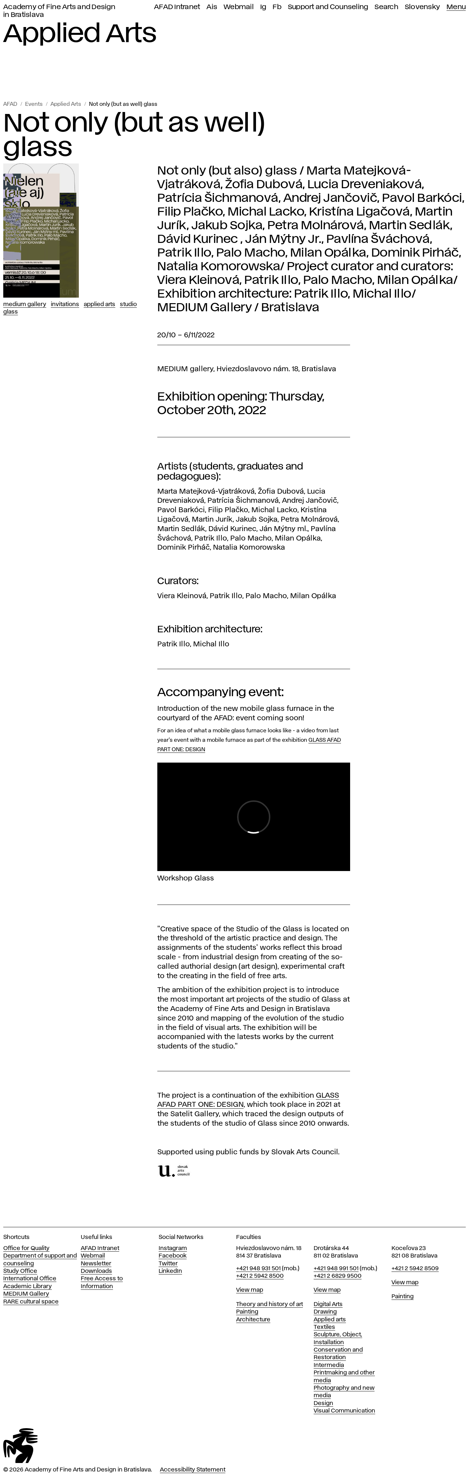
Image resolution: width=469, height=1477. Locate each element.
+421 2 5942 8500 (260, 1276)
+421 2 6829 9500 (338, 1276)
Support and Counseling (328, 7)
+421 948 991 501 (336, 1268)
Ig (263, 7)
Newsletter (96, 1263)
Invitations (65, 304)
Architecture (253, 1319)
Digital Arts (328, 1304)
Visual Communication (344, 1411)
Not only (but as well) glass (123, 104)
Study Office (20, 1271)
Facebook (173, 1256)
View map (249, 1290)
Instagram (173, 1248)
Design (323, 1403)
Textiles (324, 1327)
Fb (277, 7)
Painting (247, 1312)
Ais (211, 7)
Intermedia (329, 1365)
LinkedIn (170, 1271)
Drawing (325, 1312)
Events (34, 104)
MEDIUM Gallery (26, 1294)
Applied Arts (65, 104)
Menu (456, 7)
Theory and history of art (269, 1304)
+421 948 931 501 (258, 1268)
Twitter (168, 1263)
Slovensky (422, 7)
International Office (29, 1278)
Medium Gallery (24, 304)
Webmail (239, 7)
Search (386, 7)
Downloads (96, 1271)
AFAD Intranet (177, 7)
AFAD (10, 104)
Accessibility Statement (192, 1469)
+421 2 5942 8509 (415, 1268)
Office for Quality (26, 1248)
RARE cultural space (31, 1301)
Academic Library (27, 1286)
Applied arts (330, 1319)
